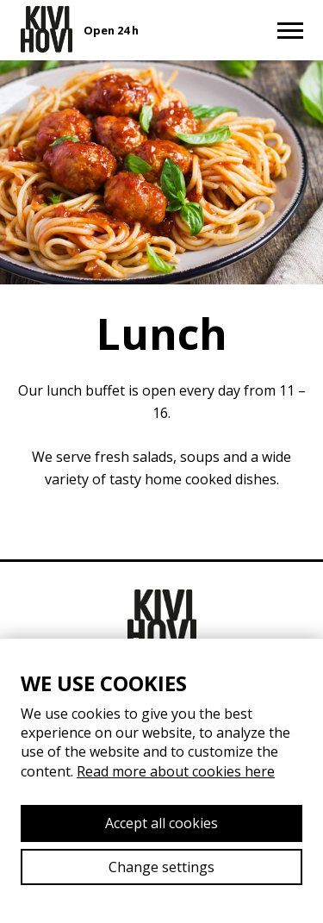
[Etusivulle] (46, 29)
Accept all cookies (161, 823)
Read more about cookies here (176, 771)
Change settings (161, 867)
